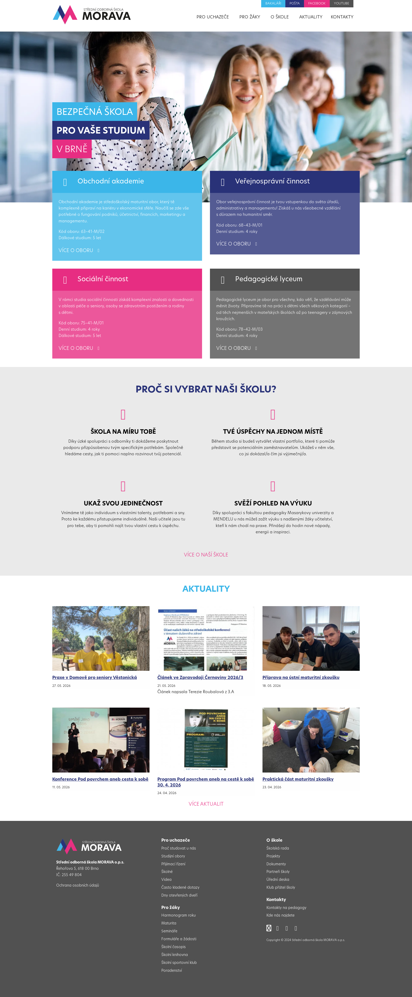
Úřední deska (277, 880)
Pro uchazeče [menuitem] (213, 17)
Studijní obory (173, 856)
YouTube (341, 3)
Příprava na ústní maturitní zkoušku (300, 678)
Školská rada (277, 848)
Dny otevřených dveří (179, 895)
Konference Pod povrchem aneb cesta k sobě (100, 780)
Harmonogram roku (178, 915)
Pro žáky (170, 908)
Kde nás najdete (280, 915)
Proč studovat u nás (178, 848)
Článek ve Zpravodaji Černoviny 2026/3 (200, 678)
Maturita (168, 923)
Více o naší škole (206, 555)
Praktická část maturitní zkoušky (298, 780)
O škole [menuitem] (280, 17)
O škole (274, 840)
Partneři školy (278, 872)
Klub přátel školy (280, 887)
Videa (166, 880)
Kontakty (276, 900)
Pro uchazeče (175, 840)
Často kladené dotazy (180, 887)
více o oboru (80, 250)
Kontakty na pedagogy (286, 908)
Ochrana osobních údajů (77, 885)
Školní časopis (173, 947)
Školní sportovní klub (179, 963)
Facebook (317, 3)
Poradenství (171, 971)
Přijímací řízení (173, 864)
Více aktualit (206, 804)
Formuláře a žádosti (178, 939)
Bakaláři (273, 3)
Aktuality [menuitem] (310, 17)
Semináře (169, 931)
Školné (167, 872)
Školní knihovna (174, 955)
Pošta (295, 3)
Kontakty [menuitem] (342, 17)
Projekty (273, 856)
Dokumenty (276, 864)
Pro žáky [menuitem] (249, 17)
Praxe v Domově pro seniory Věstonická (94, 678)
